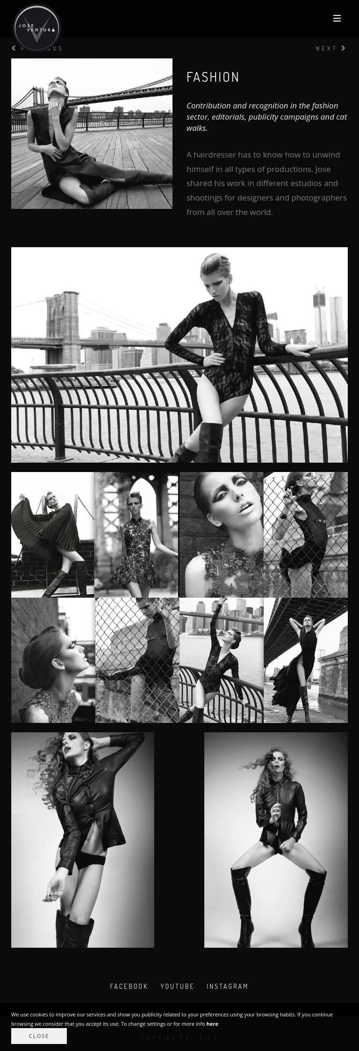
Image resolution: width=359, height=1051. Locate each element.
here (212, 1023)
